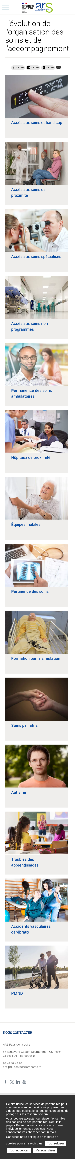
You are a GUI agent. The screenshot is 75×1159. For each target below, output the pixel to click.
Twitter (12, 1082)
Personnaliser (45, 1150)
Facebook (5, 1082)
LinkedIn (18, 1082)
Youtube (24, 1082)
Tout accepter (18, 1150)
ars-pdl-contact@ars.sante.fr (22, 1066)
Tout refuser (55, 1143)
